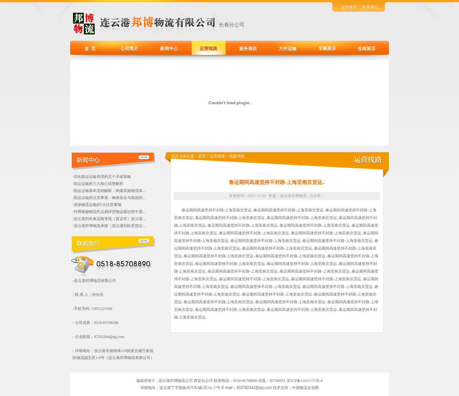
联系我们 (370, 7)
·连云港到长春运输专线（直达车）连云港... (109, 218)
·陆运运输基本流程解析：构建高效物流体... (109, 190)
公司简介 (129, 48)
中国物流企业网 (305, 387)
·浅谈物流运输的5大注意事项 (97, 204)
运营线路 (208, 48)
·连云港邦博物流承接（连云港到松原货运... (109, 226)
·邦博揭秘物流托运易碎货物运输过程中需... (109, 211)
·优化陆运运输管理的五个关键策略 (102, 176)
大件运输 (287, 48)
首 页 (90, 48)
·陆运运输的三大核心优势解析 (98, 183)
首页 (202, 156)
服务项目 (248, 48)
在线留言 (366, 48)
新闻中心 (169, 48)
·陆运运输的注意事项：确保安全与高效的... (109, 197)
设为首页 (349, 7)
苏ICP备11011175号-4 (304, 380)
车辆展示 (327, 48)
